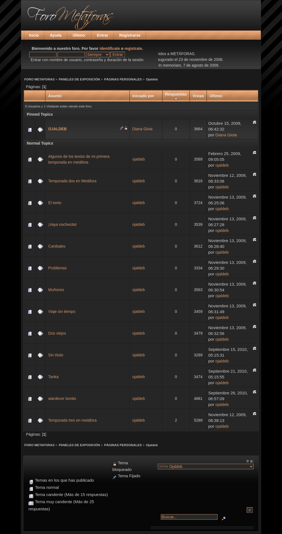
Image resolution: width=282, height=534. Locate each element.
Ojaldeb (152, 79)
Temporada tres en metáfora (72, 420)
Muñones (56, 290)
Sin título (55, 355)
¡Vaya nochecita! (62, 224)
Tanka (53, 377)
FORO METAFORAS (39, 79)
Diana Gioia (142, 129)
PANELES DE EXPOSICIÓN (79, 79)
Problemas (57, 268)
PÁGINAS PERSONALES (123, 79)
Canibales (56, 246)
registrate (133, 48)
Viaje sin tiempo (61, 311)
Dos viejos (57, 333)
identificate (110, 48)
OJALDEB (57, 129)
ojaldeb (138, 159)
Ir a (249, 461)
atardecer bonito (62, 398)
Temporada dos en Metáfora (72, 181)
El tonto (54, 202)
